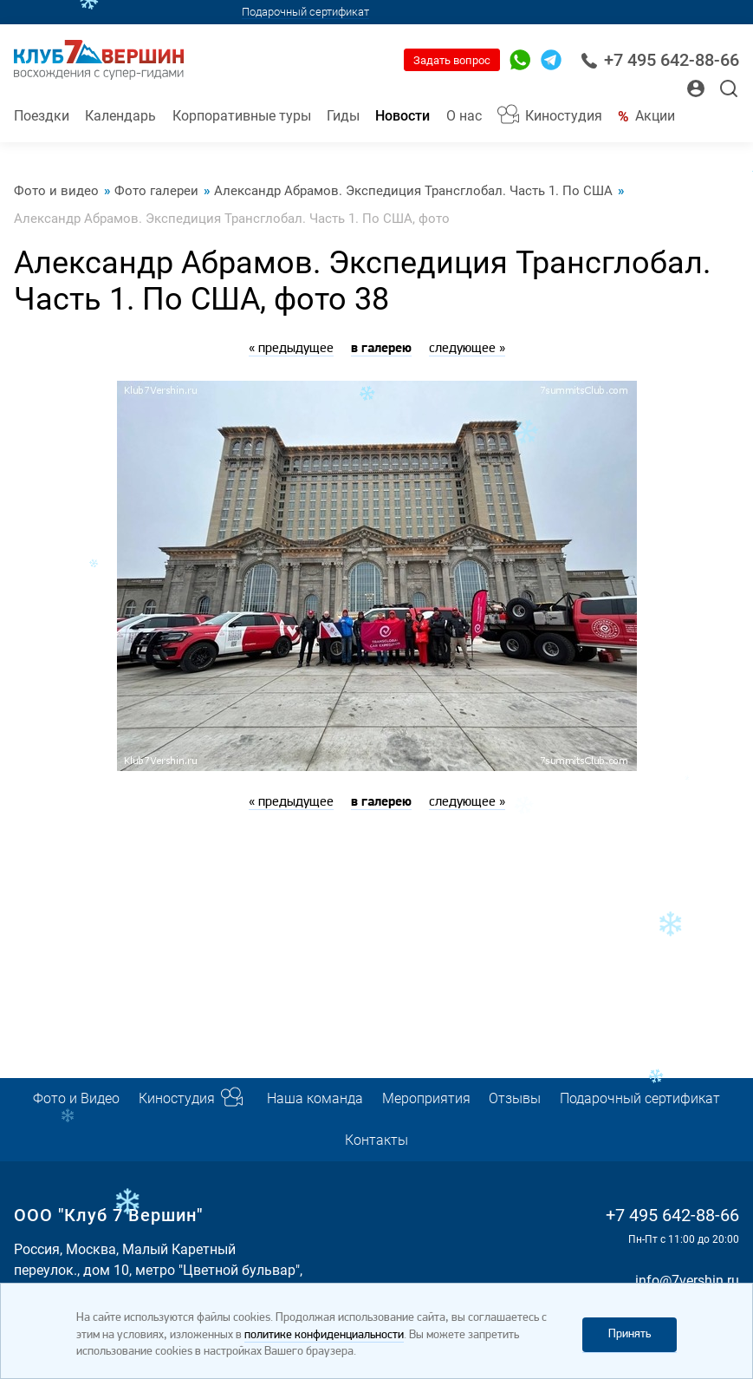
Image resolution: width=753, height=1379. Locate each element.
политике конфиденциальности (324, 1335)
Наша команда (315, 1098)
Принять (629, 1334)
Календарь (120, 116)
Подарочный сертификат (305, 11)
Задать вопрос (451, 60)
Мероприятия (426, 1098)
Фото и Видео (76, 1098)
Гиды (343, 116)
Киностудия (563, 116)
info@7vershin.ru (687, 1280)
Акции (655, 116)
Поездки (41, 116)
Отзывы (515, 1098)
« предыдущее (291, 349)
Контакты (376, 1140)
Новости (402, 116)
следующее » (467, 349)
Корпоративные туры (241, 116)
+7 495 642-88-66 (660, 60)
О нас (464, 116)
